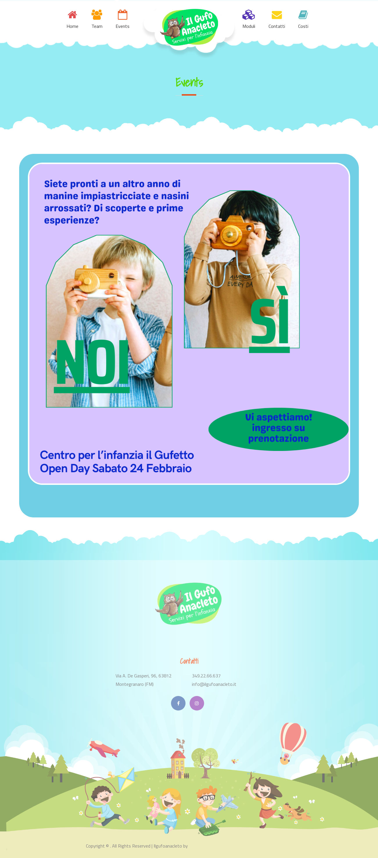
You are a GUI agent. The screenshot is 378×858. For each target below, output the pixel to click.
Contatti (277, 26)
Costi (303, 26)
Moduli (248, 26)
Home (72, 26)
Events (122, 26)
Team (96, 26)
